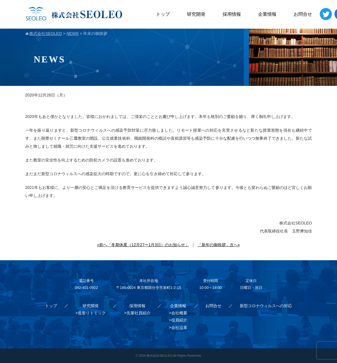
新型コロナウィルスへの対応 (266, 305)
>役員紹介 (178, 320)
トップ (163, 14)
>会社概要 (178, 313)
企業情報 (267, 14)
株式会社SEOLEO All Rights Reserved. (174, 355)
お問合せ (303, 14)
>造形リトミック (90, 313)
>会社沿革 (178, 327)
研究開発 (196, 14)
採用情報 (232, 14)
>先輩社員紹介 (137, 313)
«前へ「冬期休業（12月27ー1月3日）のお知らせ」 (143, 244)
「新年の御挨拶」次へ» (219, 244)
